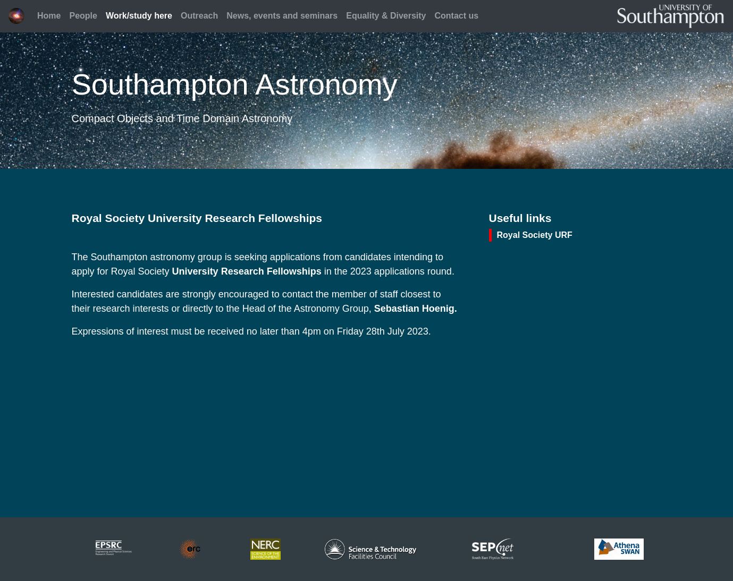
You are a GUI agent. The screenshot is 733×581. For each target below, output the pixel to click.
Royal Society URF (534, 235)
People (83, 15)
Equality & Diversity (386, 15)
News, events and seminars (282, 15)
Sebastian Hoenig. (415, 308)
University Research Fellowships (247, 271)
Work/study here (139, 15)
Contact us (457, 15)
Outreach (199, 15)
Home (49, 15)
